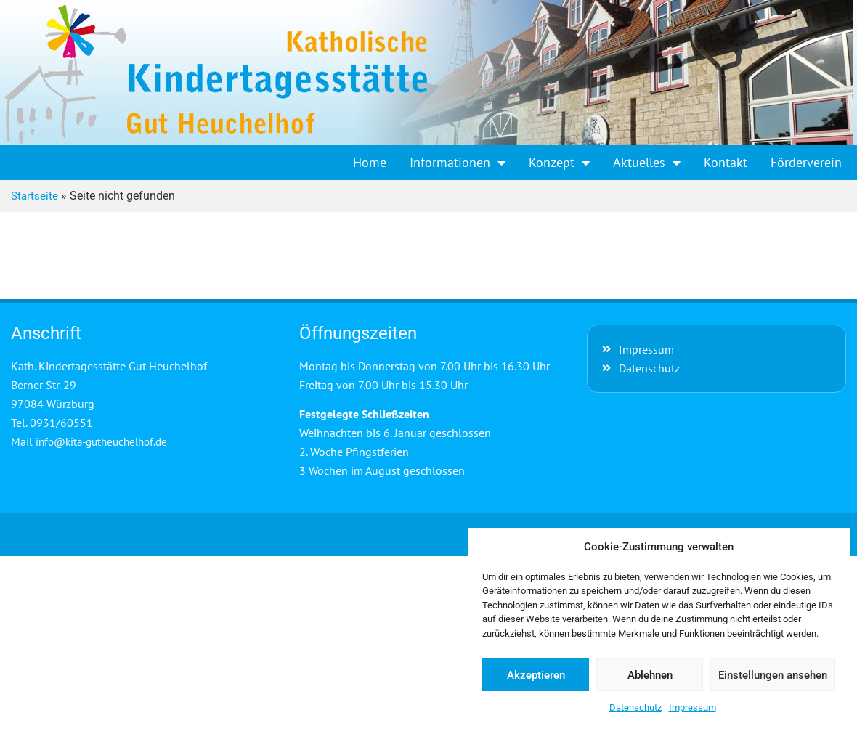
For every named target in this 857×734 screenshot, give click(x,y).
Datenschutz (635, 707)
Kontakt (725, 162)
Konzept (559, 162)
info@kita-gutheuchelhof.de (101, 442)
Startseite (34, 196)
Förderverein (806, 162)
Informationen (457, 162)
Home (369, 162)
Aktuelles (647, 162)
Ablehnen (650, 675)
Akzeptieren (536, 675)
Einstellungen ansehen (772, 675)
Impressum (692, 707)
